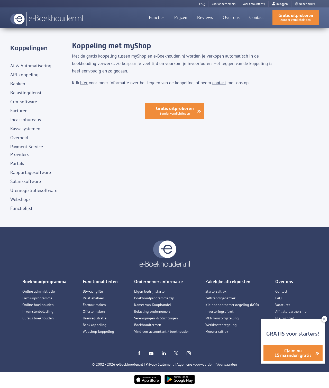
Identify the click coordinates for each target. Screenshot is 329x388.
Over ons (231, 17)
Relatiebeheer (93, 298)
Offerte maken (94, 311)
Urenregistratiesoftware (33, 190)
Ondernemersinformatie (158, 281)
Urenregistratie (94, 318)
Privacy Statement (160, 364)
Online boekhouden (38, 304)
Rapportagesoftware (30, 172)
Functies (156, 17)
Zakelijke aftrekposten (227, 281)
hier (84, 83)
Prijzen (180, 17)
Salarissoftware (25, 181)
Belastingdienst (25, 93)
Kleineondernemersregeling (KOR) (232, 304)
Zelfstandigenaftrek (220, 298)
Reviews (205, 17)
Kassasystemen (25, 129)
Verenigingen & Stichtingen (156, 318)
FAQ (278, 298)
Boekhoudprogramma (44, 281)
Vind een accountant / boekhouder (161, 331)
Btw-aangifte (93, 291)
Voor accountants (254, 4)
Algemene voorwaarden (195, 364)
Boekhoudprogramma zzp (154, 298)
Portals (17, 163)
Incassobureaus (25, 120)
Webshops (20, 199)
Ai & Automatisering (30, 66)
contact (219, 83)
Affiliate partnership (291, 311)
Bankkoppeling (94, 324)
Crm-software (23, 102)
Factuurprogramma (37, 298)
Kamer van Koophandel (152, 304)
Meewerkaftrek (216, 331)
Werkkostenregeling (221, 324)
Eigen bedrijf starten (150, 291)
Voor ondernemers (223, 4)
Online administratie (38, 291)
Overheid (19, 138)
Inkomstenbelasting (37, 311)
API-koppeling (24, 75)
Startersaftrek (215, 291)
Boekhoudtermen (147, 324)
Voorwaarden (226, 364)
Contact (256, 17)
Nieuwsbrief (284, 318)
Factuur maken (94, 304)
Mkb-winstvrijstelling (222, 318)
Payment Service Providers (26, 150)
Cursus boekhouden (38, 318)
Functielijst (21, 208)
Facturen (19, 111)
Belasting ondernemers (152, 311)
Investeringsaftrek (219, 311)
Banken (17, 84)
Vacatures (282, 304)
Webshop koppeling (98, 331)
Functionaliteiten (100, 281)
